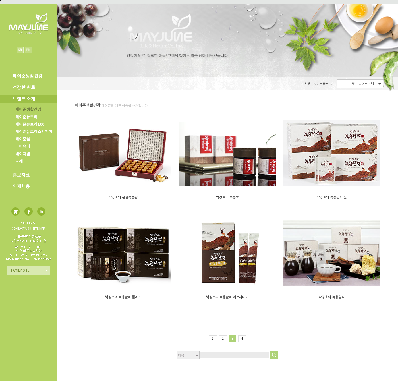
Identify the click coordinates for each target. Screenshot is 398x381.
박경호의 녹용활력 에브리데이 (227, 297)
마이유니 (22, 146)
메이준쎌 (22, 139)
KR (20, 50)
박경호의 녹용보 (227, 197)
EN (28, 50)
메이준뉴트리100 (29, 124)
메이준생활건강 (28, 109)
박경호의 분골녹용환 (123, 197)
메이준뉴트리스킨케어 (33, 131)
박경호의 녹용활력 (332, 297)
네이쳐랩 (22, 154)
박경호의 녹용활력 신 (332, 197)
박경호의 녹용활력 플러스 (123, 297)
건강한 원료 (24, 87)
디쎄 (19, 161)
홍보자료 (21, 175)
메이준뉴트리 (26, 117)
